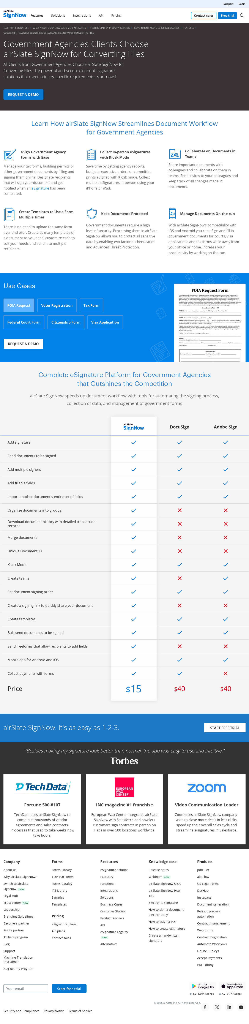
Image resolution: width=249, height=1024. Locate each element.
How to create (167, 928)
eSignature (40, 188)
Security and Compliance (21, 1011)
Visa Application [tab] (105, 322)
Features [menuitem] (37, 15)
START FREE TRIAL (225, 728)
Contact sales (203, 15)
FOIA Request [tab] (18, 305)
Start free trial (69, 988)
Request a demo (23, 94)
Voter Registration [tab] (57, 305)
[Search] (242, 15)
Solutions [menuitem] (58, 15)
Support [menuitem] (228, 4)
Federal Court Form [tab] (24, 322)
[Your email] (25, 988)
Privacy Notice (54, 1011)
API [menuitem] (101, 15)
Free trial (227, 15)
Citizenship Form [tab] (65, 322)
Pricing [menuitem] (116, 15)
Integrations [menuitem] (82, 15)
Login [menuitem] (242, 4)
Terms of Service (80, 1011)
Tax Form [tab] (91, 305)
